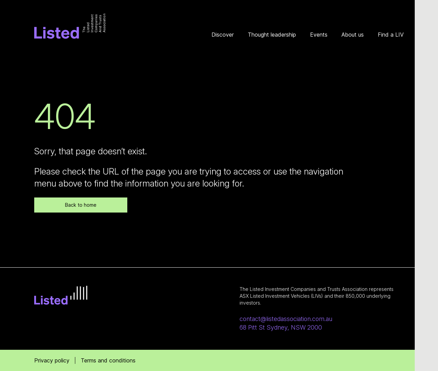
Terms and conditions (108, 360)
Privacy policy (51, 360)
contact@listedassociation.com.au (286, 318)
